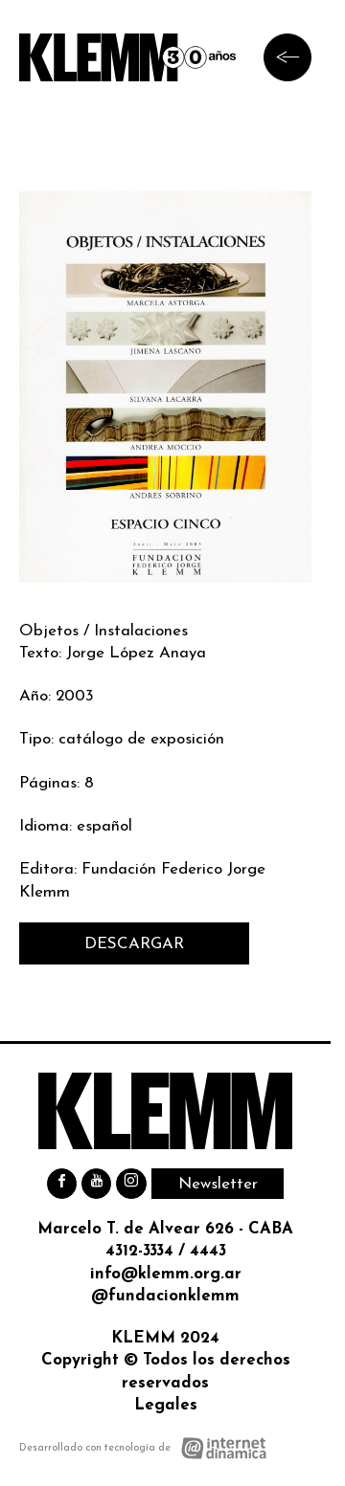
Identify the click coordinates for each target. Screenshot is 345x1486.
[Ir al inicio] (127, 57)
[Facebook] (62, 1183)
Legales (165, 1405)
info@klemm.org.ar (166, 1274)
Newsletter (218, 1184)
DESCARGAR (134, 944)
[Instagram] (131, 1183)
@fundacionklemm (165, 1296)
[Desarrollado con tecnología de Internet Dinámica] (143, 1448)
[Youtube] (96, 1183)
